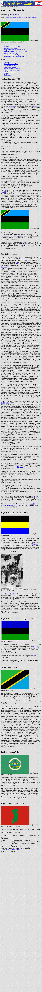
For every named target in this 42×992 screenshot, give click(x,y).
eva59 (35, 496)
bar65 (35, 655)
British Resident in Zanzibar (13, 505)
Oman (6, 73)
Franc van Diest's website (12, 849)
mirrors (35, 17)
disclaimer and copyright (22, 17)
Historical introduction (10, 48)
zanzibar (8, 15)
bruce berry (17, 14)
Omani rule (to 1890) (10, 65)
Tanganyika (11, 106)
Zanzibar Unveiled (10, 594)
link (7, 788)
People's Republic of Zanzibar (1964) (14, 49)
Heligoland (7, 75)
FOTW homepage (8, 17)
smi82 (4, 192)
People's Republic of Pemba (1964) (14, 56)
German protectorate (10, 67)
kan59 (32, 504)
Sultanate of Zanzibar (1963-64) (13, 70)
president (13, 15)
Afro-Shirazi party (9, 72)
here (7, 611)
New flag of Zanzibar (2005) (12, 46)
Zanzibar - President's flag (11, 55)
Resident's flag (33, 474)
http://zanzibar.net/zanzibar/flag (10, 236)
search (14, 17)
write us (31, 17)
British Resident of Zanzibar (12, 68)
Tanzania (6, 62)
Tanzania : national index (11, 64)
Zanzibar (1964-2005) (10, 53)
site (26, 243)
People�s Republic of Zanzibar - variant (15, 51)
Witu (16, 465)
